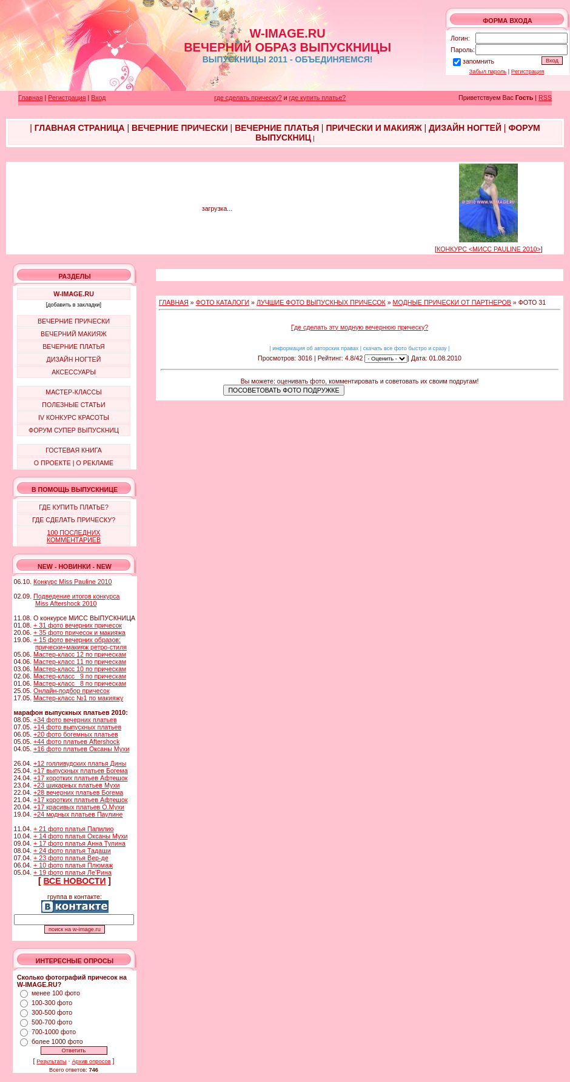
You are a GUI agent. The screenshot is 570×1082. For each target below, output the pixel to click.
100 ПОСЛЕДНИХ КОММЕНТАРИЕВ (74, 536)
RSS (545, 97)
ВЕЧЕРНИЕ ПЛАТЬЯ (73, 346)
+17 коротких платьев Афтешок (80, 778)
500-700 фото (52, 1022)
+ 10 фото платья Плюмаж (73, 865)
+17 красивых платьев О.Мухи (78, 807)
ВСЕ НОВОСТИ (75, 881)
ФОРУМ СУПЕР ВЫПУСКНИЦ (74, 430)
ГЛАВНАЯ (174, 302)
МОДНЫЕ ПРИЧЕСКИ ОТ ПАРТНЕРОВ (452, 302)
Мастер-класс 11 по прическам (79, 661)
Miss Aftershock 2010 (65, 603)
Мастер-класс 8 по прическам (79, 683)
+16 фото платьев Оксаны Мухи (81, 748)
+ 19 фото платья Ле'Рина (72, 872)
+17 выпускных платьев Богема (80, 770)
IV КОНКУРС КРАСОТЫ (73, 417)
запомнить (478, 61)
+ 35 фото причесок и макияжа (79, 632)
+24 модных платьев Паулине (77, 814)
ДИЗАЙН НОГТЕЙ (74, 359)
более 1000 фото (57, 1041)
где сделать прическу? (247, 97)
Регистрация (528, 71)
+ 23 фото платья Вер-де (71, 857)
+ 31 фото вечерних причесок (77, 625)
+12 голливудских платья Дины (79, 763)
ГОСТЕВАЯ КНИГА (73, 450)
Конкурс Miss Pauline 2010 (72, 581)
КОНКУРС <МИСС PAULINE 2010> (489, 249)
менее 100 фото (56, 993)
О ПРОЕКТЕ (52, 462)
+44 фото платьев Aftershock (76, 741)
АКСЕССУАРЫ (74, 372)
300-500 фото (52, 1012)
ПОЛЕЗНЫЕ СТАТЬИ (73, 404)
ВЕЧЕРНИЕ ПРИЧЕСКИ (74, 321)
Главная (30, 97)
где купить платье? (317, 97)
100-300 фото (52, 1002)
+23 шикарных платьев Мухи (76, 785)
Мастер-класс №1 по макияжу (78, 698)
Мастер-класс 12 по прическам (79, 654)
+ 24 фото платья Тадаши (72, 850)
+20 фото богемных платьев (75, 734)
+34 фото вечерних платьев (75, 719)
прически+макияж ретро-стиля (81, 647)
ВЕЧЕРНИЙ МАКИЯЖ (74, 333)
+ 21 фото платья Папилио (73, 828)
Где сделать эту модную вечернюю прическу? (359, 327)
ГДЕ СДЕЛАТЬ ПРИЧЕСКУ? (73, 519)
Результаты (51, 1061)
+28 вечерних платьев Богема (78, 792)
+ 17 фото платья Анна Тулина (79, 843)
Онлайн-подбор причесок (71, 690)
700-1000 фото (54, 1031)
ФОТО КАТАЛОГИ (222, 302)
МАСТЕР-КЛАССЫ (73, 392)
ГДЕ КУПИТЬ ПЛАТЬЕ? (74, 507)
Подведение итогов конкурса (76, 596)
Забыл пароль (488, 71)
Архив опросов (91, 1061)
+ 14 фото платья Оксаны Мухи (80, 836)
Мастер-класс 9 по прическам (79, 676)
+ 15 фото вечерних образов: (77, 639)
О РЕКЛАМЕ (94, 462)
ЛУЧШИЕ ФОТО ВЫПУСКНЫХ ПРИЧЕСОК (321, 302)
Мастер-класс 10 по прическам (79, 668)
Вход (98, 97)
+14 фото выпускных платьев (77, 727)
